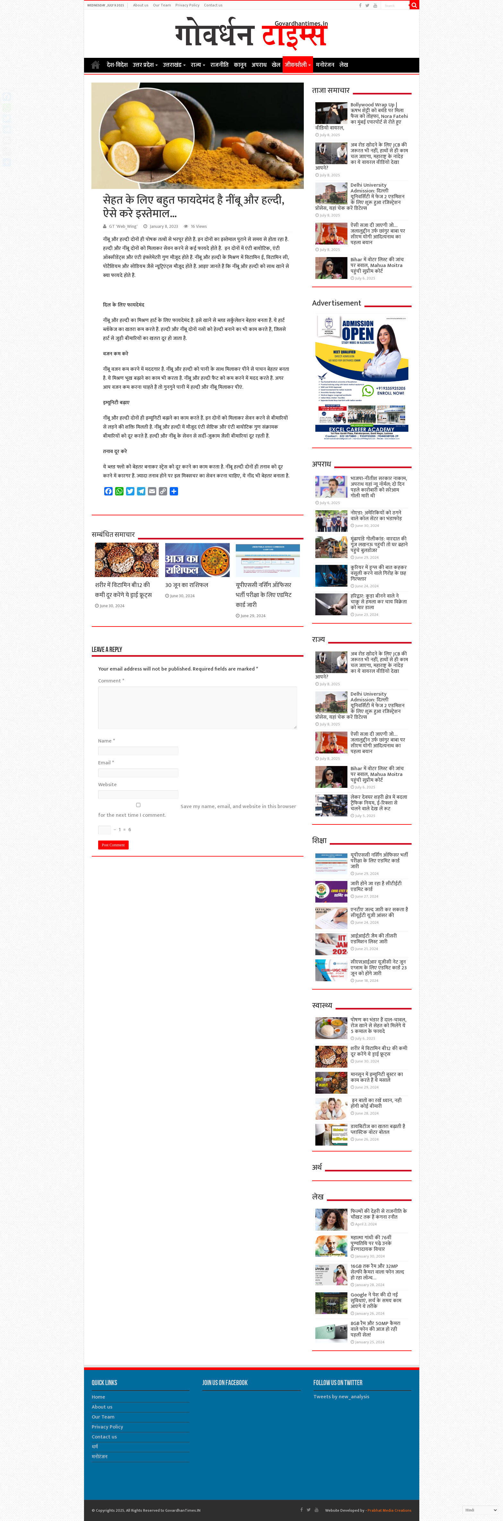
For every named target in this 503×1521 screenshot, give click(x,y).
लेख (343, 65)
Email (106, 763)
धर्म (95, 1447)
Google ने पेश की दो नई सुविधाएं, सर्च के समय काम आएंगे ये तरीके (376, 1301)
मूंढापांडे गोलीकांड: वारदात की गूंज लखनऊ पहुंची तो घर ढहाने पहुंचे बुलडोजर (379, 545)
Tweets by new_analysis (341, 1396)
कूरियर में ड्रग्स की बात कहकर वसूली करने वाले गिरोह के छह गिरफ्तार (379, 573)
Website (107, 784)
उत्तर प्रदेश (143, 65)
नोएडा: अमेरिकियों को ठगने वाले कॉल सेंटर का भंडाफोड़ (376, 516)
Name (106, 741)
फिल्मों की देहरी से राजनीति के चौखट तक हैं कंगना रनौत (379, 1214)
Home (95, 64)
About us (141, 5)
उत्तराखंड (172, 65)
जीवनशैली (296, 65)
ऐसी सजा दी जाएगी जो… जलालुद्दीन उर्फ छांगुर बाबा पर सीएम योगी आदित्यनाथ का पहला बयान (378, 234)
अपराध (259, 65)
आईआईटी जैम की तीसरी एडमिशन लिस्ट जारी (374, 939)
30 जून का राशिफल (186, 585)
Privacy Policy (187, 5)
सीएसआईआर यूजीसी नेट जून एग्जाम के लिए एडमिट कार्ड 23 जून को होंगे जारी (379, 968)
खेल (276, 65)
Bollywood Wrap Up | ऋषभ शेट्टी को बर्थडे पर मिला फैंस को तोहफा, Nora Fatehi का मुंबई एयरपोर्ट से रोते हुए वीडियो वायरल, (361, 116)
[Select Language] (480, 1510)
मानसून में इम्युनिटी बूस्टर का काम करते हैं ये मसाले (377, 1077)
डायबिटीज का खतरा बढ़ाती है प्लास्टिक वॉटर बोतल (378, 1129)
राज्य (196, 65)
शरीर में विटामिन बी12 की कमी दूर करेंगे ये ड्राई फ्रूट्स (123, 590)
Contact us (213, 5)
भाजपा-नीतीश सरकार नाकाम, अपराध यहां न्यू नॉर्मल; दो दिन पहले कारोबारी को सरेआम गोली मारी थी (379, 487)
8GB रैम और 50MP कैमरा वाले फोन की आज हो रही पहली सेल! (375, 1329)
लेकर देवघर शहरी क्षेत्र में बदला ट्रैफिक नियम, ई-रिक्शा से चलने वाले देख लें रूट (379, 803)
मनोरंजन (325, 65)
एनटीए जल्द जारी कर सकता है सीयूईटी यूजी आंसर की (379, 912)
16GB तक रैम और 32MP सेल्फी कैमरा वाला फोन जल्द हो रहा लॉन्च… (377, 1272)
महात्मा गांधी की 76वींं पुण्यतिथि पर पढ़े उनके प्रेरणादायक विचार (371, 1243)
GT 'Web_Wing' (123, 226)
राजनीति (219, 65)
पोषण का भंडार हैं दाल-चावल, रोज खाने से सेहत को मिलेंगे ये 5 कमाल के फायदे (378, 1026)
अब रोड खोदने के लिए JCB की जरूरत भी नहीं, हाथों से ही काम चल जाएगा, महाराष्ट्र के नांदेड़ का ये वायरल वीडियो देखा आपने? (361, 157)
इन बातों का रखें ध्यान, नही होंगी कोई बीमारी (376, 1103)
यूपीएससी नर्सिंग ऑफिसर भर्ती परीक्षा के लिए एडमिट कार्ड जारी (264, 595)
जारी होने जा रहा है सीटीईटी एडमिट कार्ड (376, 886)
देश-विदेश (117, 65)
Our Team (162, 5)
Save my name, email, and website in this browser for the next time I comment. (197, 811)
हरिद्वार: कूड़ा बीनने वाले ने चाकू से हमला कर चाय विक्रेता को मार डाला (379, 602)
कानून (240, 65)
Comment (111, 681)
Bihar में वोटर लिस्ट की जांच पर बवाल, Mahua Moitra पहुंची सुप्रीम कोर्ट (377, 265)
